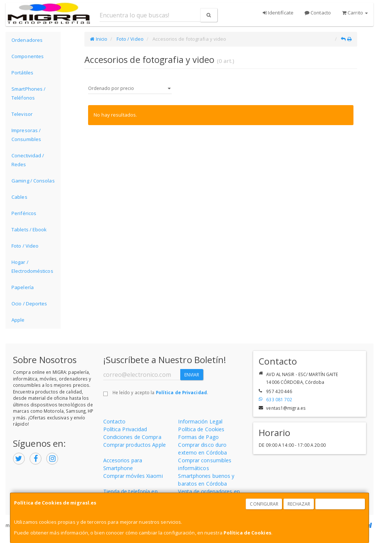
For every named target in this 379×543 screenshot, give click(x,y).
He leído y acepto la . (160, 392)
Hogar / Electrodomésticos (32, 266)
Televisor (22, 114)
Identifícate (278, 12)
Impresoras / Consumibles (26, 135)
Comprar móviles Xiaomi (133, 475)
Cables (19, 197)
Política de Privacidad (181, 392)
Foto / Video (24, 245)
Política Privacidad (125, 429)
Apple (18, 319)
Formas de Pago (198, 436)
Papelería (22, 287)
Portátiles (22, 72)
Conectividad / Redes (27, 160)
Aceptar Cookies (340, 504)
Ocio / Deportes (29, 303)
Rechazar (299, 504)
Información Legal (200, 421)
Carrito (355, 12)
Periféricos (23, 213)
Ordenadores (27, 40)
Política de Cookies (247, 532)
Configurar (264, 504)
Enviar (191, 375)
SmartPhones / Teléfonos (28, 93)
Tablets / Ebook (29, 229)
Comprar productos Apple (134, 444)
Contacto (318, 12)
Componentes (27, 56)
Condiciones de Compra (132, 436)
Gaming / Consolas (33, 180)
